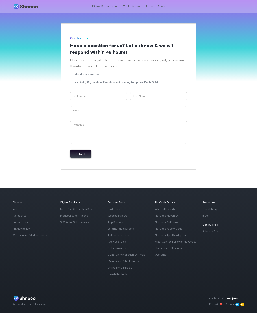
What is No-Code (165, 209)
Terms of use (20, 222)
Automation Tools (118, 235)
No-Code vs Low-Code (168, 228)
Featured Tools (155, 6)
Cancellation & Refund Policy (30, 235)
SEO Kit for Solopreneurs (74, 222)
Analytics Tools (117, 241)
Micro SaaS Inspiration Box (76, 209)
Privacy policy (21, 228)
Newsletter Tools (117, 274)
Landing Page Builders (121, 228)
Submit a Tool (210, 231)
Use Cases (161, 254)
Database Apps (117, 248)
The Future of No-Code (168, 248)
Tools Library (131, 6)
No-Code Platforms (166, 222)
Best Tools (114, 209)
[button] (104, 6)
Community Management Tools (126, 254)
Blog (205, 215)
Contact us (19, 215)
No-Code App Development (171, 235)
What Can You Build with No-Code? (175, 241)
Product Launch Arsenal (74, 215)
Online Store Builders (120, 267)
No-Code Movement (167, 215)
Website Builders (117, 215)
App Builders (115, 222)
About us (18, 209)
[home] (31, 6)
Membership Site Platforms (123, 261)
